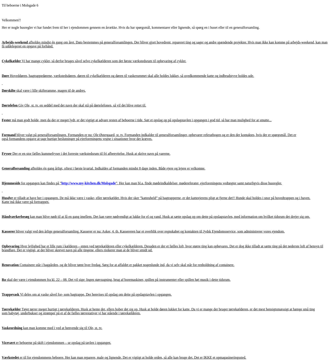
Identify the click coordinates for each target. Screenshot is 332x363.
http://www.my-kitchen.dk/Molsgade (89, 183)
